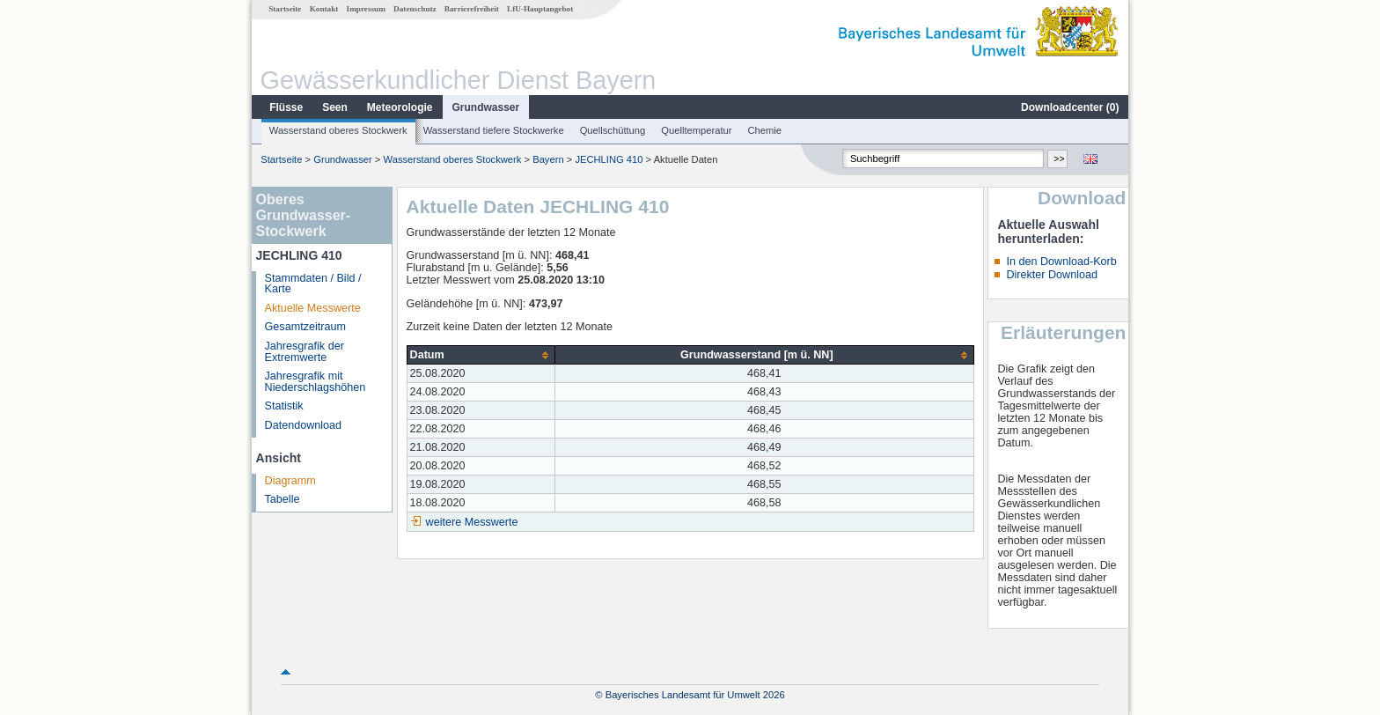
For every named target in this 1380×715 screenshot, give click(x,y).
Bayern (547, 159)
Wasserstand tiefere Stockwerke (493, 130)
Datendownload (303, 425)
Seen (335, 107)
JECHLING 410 (608, 159)
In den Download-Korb (1061, 261)
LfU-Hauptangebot (540, 8)
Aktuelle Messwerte (313, 308)
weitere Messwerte (472, 522)
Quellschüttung (613, 130)
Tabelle (282, 499)
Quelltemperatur (696, 130)
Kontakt (324, 8)
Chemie (765, 130)
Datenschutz (415, 8)
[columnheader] (481, 355)
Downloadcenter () (1070, 107)
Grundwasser (486, 107)
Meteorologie (400, 107)
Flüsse (286, 107)
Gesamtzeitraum (305, 327)
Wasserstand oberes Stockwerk (338, 130)
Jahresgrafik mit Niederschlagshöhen (315, 382)
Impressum (366, 8)
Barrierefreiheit (471, 8)
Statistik (284, 406)
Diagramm (290, 481)
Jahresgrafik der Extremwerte (304, 352)
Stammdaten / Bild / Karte (313, 284)
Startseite (284, 8)
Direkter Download (1051, 275)
